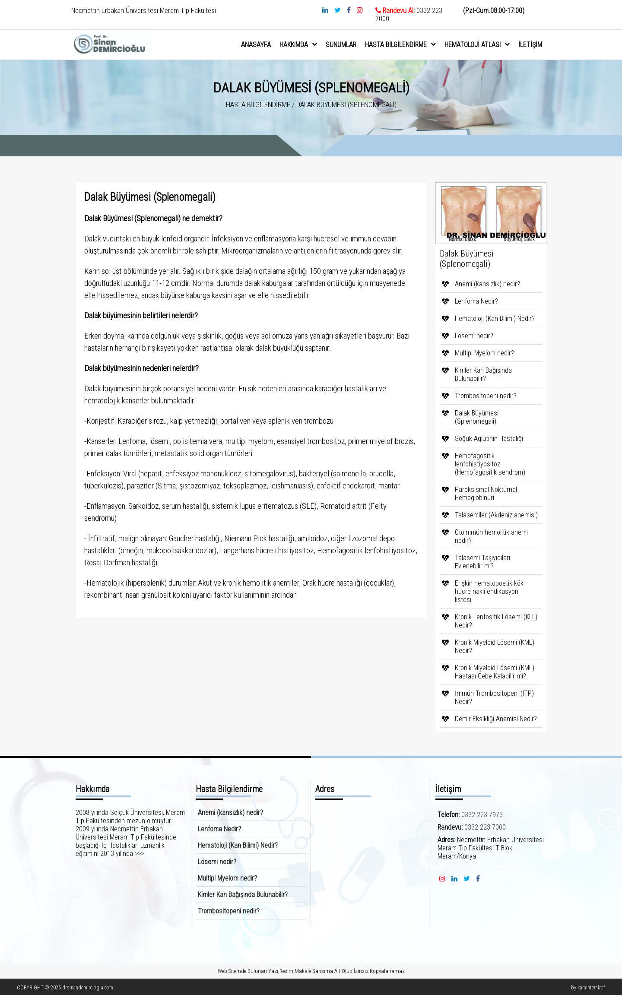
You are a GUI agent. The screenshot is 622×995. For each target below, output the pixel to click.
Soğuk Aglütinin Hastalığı (489, 438)
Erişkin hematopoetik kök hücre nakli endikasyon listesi (489, 591)
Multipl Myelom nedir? (484, 353)
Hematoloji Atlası (477, 45)
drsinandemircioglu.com (87, 988)
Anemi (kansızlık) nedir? (487, 284)
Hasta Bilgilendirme (400, 45)
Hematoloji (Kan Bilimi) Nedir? (495, 318)
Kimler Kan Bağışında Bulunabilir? (483, 374)
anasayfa (256, 45)
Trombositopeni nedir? (486, 396)
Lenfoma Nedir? (476, 301)
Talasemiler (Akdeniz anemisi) (496, 515)
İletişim (530, 45)
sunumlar (341, 45)
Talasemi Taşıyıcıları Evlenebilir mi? (482, 562)
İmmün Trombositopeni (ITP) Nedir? (494, 697)
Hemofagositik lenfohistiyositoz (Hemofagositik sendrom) (490, 464)
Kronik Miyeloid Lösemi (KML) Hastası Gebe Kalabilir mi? (494, 672)
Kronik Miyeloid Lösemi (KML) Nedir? (494, 646)
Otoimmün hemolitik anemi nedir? (491, 536)
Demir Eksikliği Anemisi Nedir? (496, 719)
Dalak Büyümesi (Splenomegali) (476, 417)
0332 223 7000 (485, 827)
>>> (139, 853)
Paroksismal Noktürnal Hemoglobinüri (486, 493)
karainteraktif (591, 988)
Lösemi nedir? (474, 336)
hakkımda (298, 45)
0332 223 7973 (482, 815)
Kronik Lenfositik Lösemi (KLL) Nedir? (496, 621)
